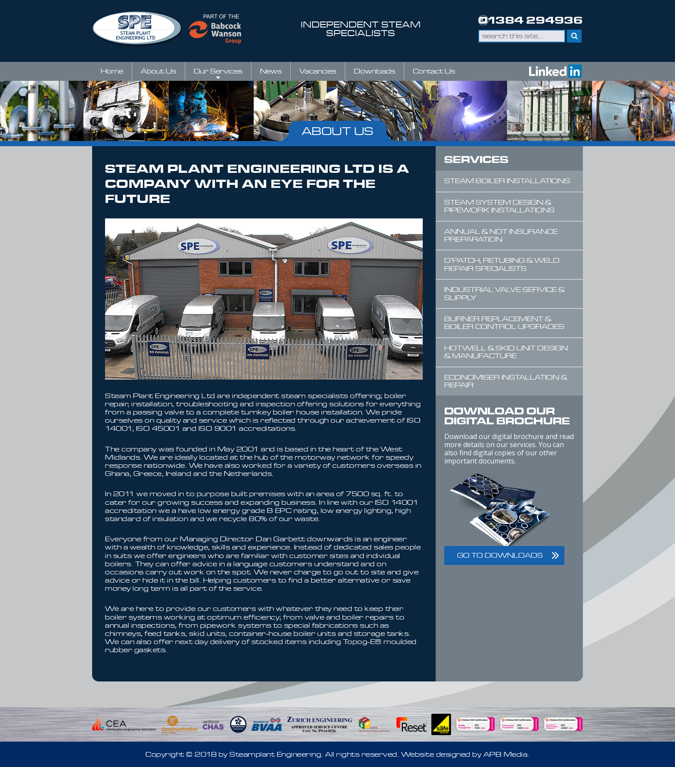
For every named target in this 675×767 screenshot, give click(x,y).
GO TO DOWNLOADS (500, 555)
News (271, 71)
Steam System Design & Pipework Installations (499, 206)
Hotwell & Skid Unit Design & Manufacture (506, 352)
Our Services (218, 74)
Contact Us (434, 71)
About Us (158, 71)
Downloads (374, 71)
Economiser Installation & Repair (505, 381)
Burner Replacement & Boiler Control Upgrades (504, 323)
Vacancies (317, 71)
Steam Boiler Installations (507, 181)
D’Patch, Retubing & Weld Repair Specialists (502, 264)
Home (112, 71)
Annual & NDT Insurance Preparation (500, 235)
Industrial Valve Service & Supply (504, 293)
